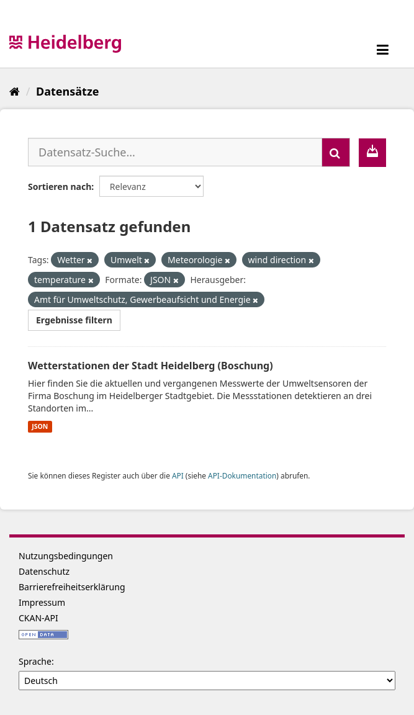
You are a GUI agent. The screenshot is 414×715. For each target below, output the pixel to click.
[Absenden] (336, 152)
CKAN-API (38, 618)
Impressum (42, 602)
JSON (40, 426)
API (178, 475)
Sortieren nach (59, 186)
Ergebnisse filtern (74, 320)
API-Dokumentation (242, 475)
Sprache (35, 661)
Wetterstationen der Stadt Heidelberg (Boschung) (150, 365)
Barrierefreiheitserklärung (72, 587)
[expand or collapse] (382, 49)
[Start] (14, 91)
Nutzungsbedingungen (66, 556)
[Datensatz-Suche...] (175, 152)
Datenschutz (44, 571)
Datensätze (67, 91)
